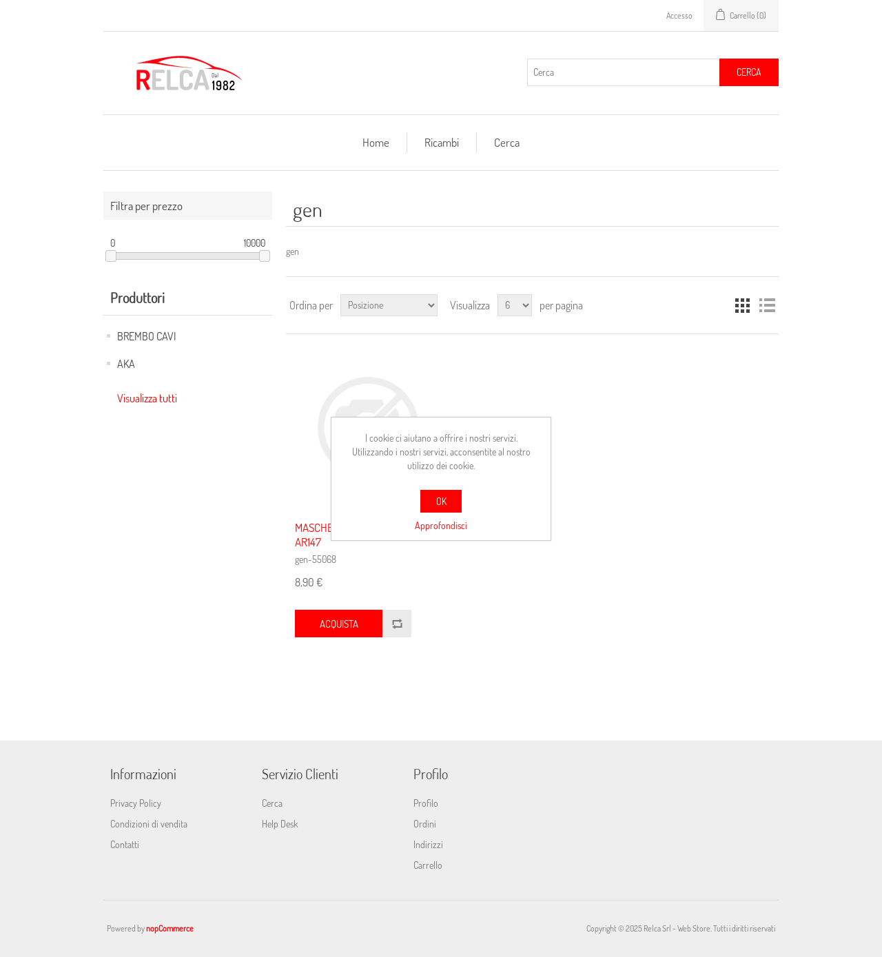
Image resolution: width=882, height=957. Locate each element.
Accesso (679, 15)
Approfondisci (441, 525)
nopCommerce (170, 928)
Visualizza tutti (147, 398)
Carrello (427, 865)
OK (441, 501)
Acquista (339, 623)
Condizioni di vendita (148, 824)
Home (375, 142)
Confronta (396, 623)
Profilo (425, 803)
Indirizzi (428, 844)
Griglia (742, 305)
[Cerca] (623, 72)
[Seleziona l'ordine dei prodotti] (389, 305)
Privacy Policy (135, 803)
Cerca (749, 72)
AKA (126, 364)
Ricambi (441, 142)
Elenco (767, 305)
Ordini (424, 824)
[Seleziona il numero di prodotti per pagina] (515, 305)
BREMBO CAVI (146, 336)
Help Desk (280, 824)
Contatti (124, 844)
